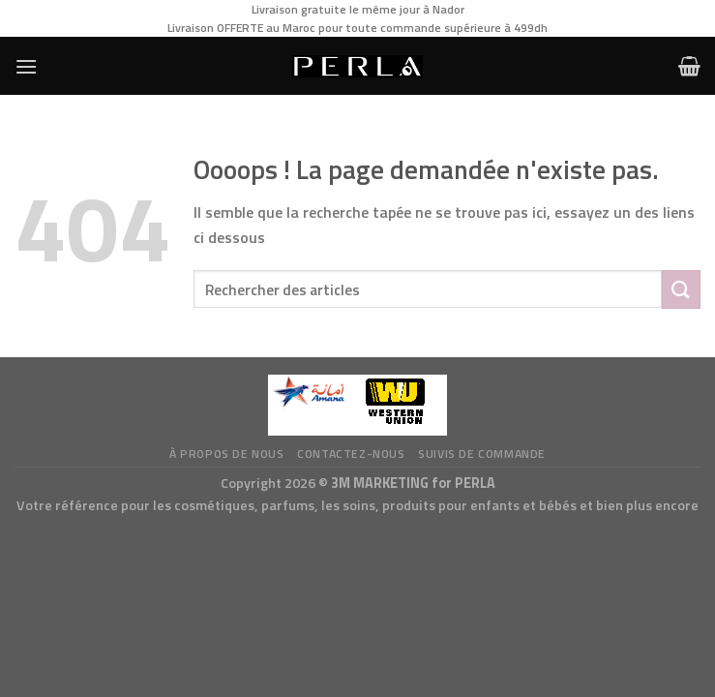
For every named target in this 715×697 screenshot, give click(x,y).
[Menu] (26, 66)
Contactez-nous (351, 453)
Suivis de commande (482, 453)
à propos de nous (226, 453)
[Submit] (681, 289)
